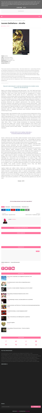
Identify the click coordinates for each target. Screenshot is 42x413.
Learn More (19, 7)
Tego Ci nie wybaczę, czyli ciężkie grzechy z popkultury (18, 316)
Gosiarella (4, 26)
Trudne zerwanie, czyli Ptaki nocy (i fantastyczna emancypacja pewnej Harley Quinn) (23, 306)
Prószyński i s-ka (11, 20)
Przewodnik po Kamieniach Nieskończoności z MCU (17, 293)
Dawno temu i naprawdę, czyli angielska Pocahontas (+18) (19, 276)
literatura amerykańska (15, 206)
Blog (18, 411)
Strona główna (4, 20)
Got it (24, 7)
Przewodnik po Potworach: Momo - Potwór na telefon (18, 328)
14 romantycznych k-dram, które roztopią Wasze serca (18, 282)
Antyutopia (8, 206)
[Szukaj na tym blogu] (16, 407)
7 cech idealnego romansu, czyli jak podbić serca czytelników (20, 299)
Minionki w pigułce (11, 322)
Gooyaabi (28, 411)
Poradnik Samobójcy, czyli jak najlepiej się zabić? (17, 311)
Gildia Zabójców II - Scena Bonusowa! (10, 262)
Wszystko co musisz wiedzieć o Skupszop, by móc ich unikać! (19, 288)
